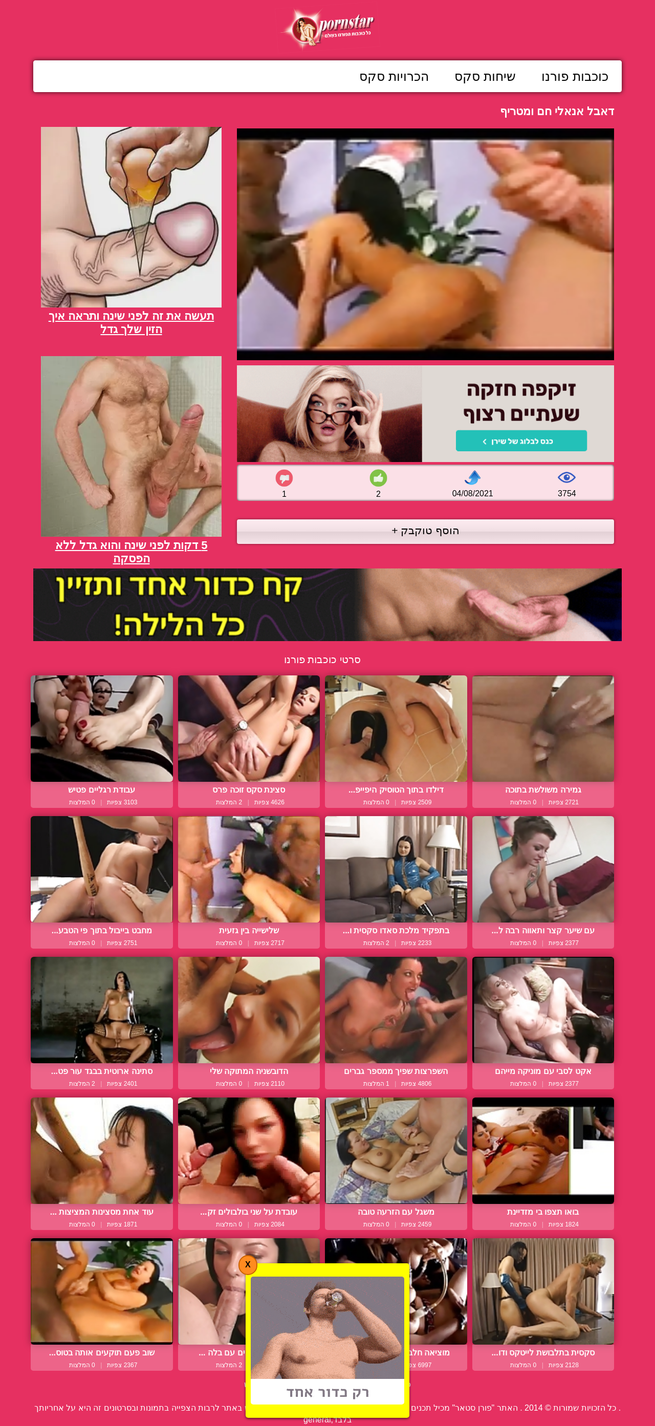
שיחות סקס (485, 76)
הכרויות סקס (394, 76)
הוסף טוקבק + (425, 530)
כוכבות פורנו (574, 76)
